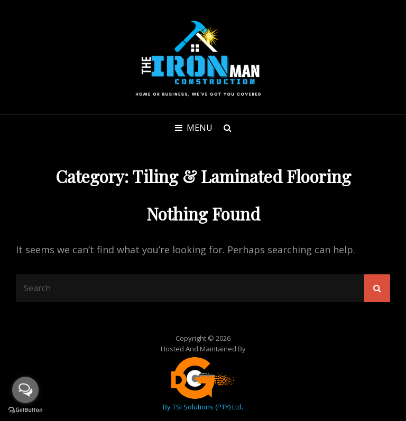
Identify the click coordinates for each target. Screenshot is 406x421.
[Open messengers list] (25, 390)
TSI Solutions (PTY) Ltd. (207, 407)
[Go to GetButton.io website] (25, 410)
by (167, 407)
